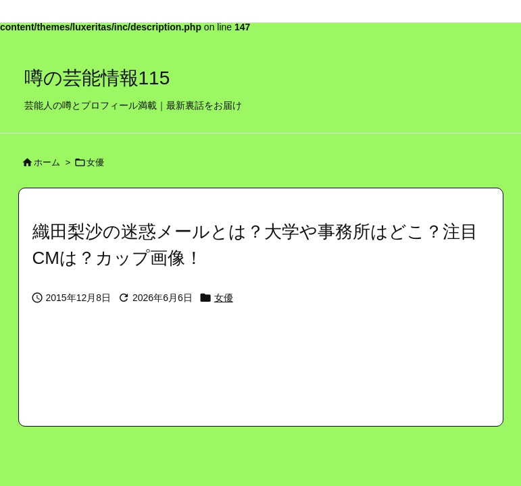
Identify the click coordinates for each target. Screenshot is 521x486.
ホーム (47, 162)
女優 (95, 162)
